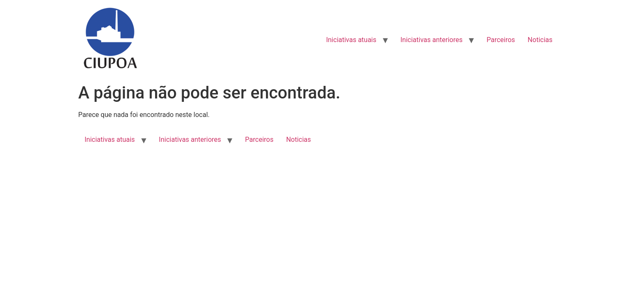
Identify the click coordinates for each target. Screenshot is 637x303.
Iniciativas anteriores (431, 40)
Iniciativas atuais (351, 40)
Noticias (540, 40)
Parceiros (500, 40)
